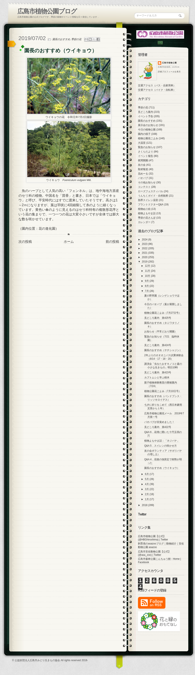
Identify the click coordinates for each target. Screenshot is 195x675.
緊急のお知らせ (147, 147)
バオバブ (143, 178)
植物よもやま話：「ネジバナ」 (161, 440)
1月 (147, 499)
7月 (147, 291)
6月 (147, 474)
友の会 (142, 164)
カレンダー (144, 222)
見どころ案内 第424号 (157, 345)
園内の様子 (144, 133)
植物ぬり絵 (144, 208)
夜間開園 (143, 160)
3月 (147, 489)
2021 (145, 252)
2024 (145, 239)
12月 (148, 265)
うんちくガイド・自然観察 (153, 195)
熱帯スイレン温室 (148, 200)
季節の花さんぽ (147, 217)
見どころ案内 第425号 (157, 317)
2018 (145, 505)
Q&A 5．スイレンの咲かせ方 (160, 445)
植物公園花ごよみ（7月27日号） (162, 312)
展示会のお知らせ (148, 125)
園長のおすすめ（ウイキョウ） (161, 468)
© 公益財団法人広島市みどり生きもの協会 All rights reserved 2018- (50, 660)
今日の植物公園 (147, 129)
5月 (147, 479)
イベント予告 (145, 116)
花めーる (143, 173)
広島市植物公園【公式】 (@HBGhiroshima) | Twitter (153, 538)
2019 (145, 261)
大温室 (142, 142)
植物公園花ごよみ (148, 138)
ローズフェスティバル (150, 191)
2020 (145, 257)
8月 (147, 285)
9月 (147, 280)
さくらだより (145, 151)
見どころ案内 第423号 (157, 372)
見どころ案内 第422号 (157, 427)
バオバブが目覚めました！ (159, 422)
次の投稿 (25, 241)
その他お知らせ (147, 182)
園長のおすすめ (61, 39)
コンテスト (144, 186)
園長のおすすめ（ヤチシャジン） (163, 350)
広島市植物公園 (169, 63)
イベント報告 (145, 156)
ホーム (69, 241)
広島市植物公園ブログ (47, 11)
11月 (148, 270)
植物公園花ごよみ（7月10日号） (162, 391)
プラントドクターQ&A (150, 204)
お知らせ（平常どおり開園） (160, 331)
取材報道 (143, 169)
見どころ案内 (145, 111)
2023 (145, 243)
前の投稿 (112, 241)
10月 (148, 275)
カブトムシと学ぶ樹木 (156, 377)
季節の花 (76, 39)
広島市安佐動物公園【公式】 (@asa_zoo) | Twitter (154, 553)
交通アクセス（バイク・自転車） (157, 89)
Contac (160, 43)
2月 (147, 494)
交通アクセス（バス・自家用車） (157, 85)
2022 (145, 248)
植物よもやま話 (147, 213)
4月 (147, 484)
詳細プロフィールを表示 (169, 72)
